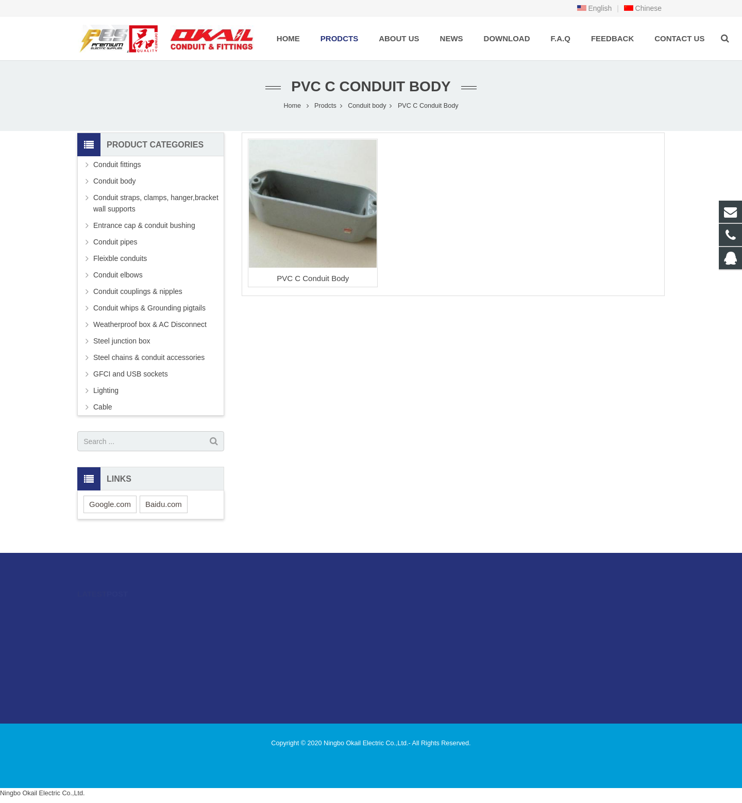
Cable (102, 407)
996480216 (407, 614)
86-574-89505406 (414, 629)
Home (292, 105)
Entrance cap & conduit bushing (144, 225)
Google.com (110, 504)
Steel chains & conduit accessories (149, 357)
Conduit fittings (117, 164)
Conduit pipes (115, 242)
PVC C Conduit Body (371, 86)
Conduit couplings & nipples (137, 291)
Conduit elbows (118, 275)
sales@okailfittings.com (425, 644)
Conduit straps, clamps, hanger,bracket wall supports (155, 203)
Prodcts (325, 105)
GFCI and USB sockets (130, 374)
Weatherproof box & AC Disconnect (150, 324)
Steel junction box (121, 341)
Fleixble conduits (120, 258)
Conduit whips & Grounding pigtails (149, 308)
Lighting (106, 390)
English (594, 8)
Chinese (643, 8)
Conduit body (367, 105)
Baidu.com (163, 504)
